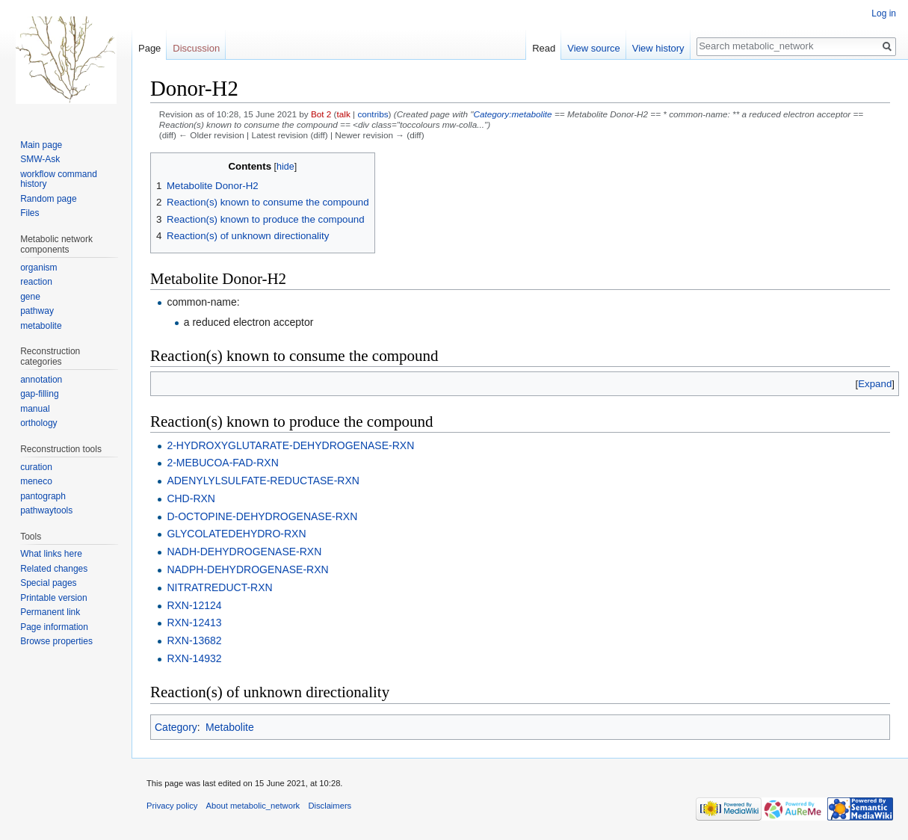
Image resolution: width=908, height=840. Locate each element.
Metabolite (230, 727)
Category (176, 727)
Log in (883, 13)
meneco (36, 481)
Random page (48, 199)
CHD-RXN (191, 498)
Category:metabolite (512, 114)
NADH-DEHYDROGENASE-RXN (244, 552)
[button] (875, 384)
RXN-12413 (194, 623)
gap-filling (39, 394)
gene (30, 296)
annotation (41, 379)
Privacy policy (171, 805)
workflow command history (58, 179)
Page (149, 48)
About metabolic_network (253, 805)
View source (593, 48)
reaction (36, 282)
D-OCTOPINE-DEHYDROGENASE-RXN (262, 516)
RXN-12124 (194, 605)
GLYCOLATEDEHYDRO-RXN (236, 534)
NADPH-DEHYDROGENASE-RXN (247, 569)
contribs (372, 114)
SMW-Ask (40, 159)
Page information (54, 627)
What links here (51, 554)
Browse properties (56, 641)
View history (658, 48)
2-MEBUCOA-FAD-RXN (222, 463)
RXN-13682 (194, 640)
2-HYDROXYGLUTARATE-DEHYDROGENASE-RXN (290, 445)
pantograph (43, 496)
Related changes (53, 568)
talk (343, 114)
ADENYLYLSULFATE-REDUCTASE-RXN (263, 481)
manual (34, 409)
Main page (41, 145)
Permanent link (50, 612)
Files (29, 213)
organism (38, 267)
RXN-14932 (194, 658)
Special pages (48, 583)
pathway (37, 311)
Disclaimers (329, 805)
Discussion (196, 48)
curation (36, 467)
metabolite (40, 326)
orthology (38, 423)
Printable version (53, 598)
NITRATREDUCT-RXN (219, 587)
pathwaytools (46, 510)
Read (543, 48)
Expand (875, 383)
